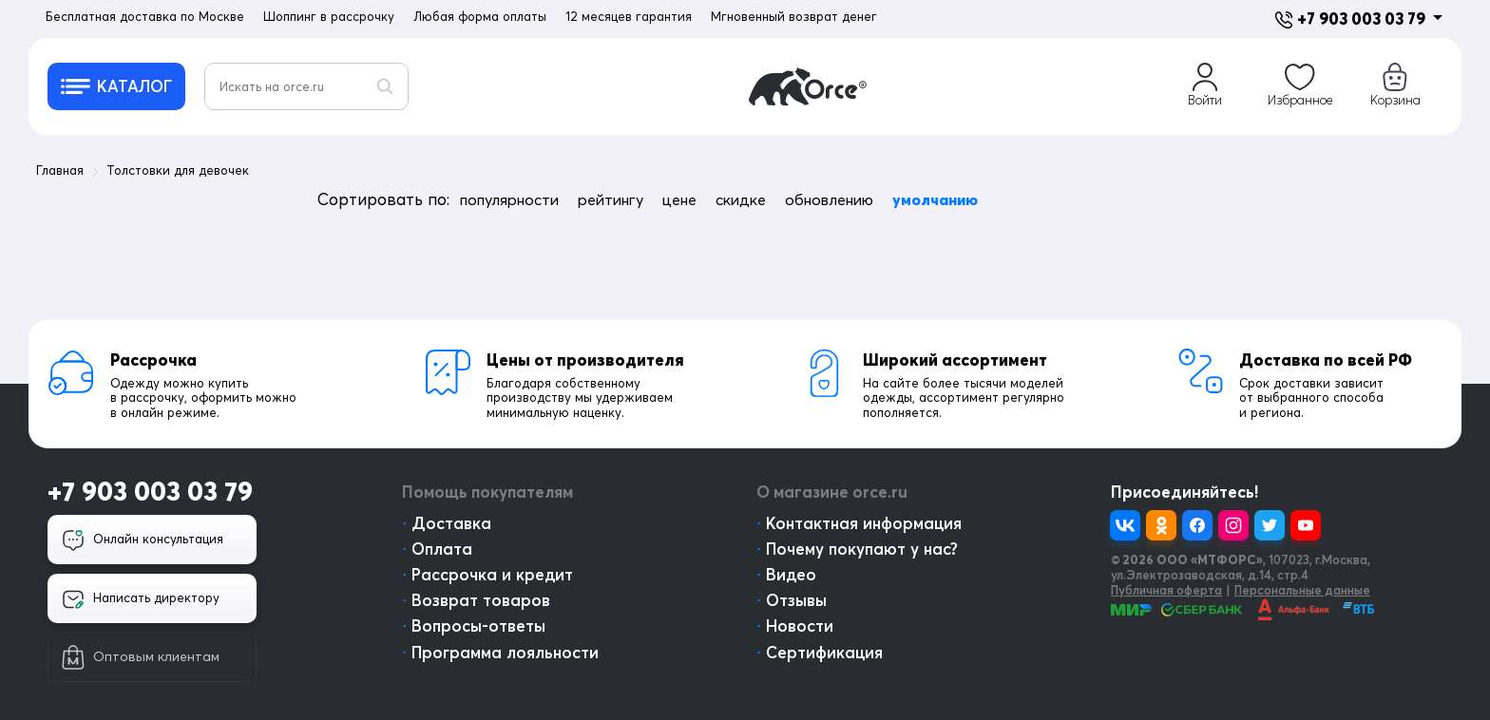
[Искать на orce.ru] (306, 86)
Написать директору (141, 599)
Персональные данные (1302, 589)
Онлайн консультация (142, 540)
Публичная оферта (1166, 589)
